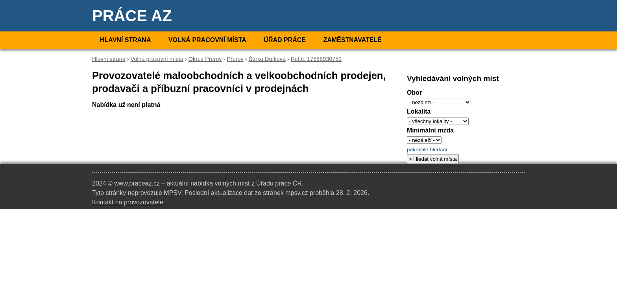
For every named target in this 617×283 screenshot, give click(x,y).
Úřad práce (285, 40)
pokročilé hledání (427, 150)
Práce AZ (132, 15)
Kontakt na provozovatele (127, 202)
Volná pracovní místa (207, 40)
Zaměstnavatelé (352, 40)
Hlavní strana (125, 40)
